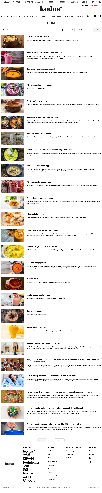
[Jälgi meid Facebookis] (100, 16)
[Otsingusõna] (29, 30)
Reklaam (92, 451)
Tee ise (53, 16)
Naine (59, 16)
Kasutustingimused (72, 451)
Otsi (97, 30)
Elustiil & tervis (69, 16)
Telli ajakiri (85, 5)
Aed (24, 16)
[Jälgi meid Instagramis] (98, 16)
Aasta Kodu (81, 16)
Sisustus (17, 16)
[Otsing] (95, 16)
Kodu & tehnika (6, 16)
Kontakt (91, 454)
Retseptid (45, 16)
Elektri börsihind (71, 458)
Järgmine (60, 440)
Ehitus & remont (33, 16)
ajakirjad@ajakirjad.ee (51, 487)
